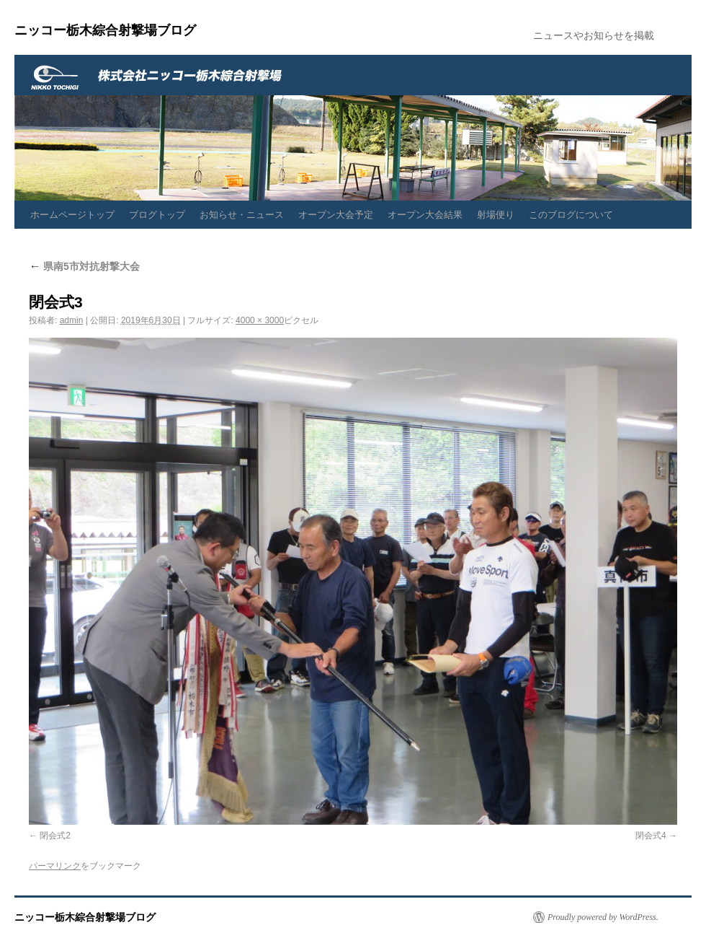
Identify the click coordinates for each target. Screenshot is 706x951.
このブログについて (571, 214)
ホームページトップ (72, 214)
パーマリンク (55, 866)
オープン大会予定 (335, 214)
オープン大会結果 (425, 214)
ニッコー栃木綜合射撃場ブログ (105, 30)
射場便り (495, 214)
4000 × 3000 (260, 320)
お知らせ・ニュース (242, 214)
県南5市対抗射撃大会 (84, 266)
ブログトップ (157, 214)
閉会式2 (55, 836)
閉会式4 (650, 836)
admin (72, 320)
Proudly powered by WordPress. (603, 917)
